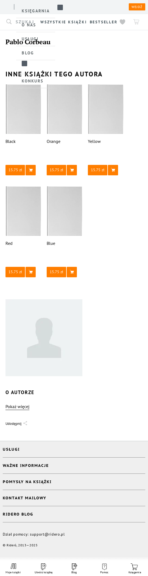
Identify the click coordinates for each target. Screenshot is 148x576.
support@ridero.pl (47, 534)
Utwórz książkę (44, 568)
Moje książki (13, 568)
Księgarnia (135, 568)
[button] (23, 170)
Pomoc (104, 569)
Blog (74, 568)
